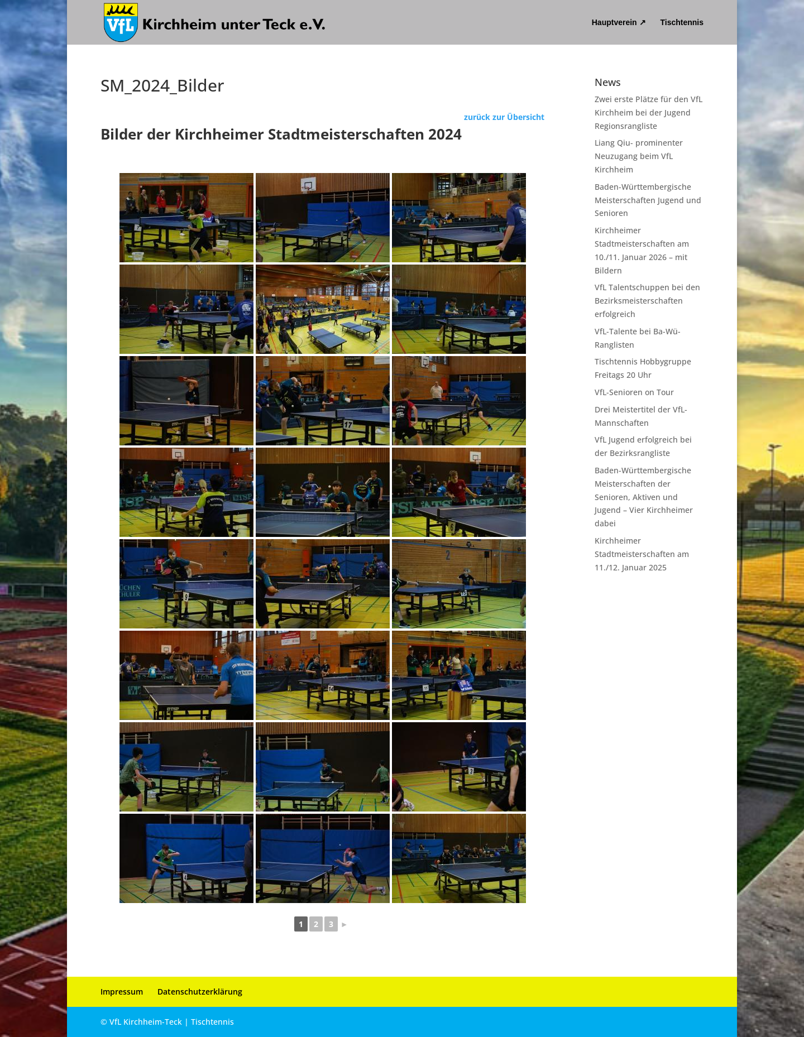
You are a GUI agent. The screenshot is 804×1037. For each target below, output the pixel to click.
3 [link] (331, 924)
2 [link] (316, 924)
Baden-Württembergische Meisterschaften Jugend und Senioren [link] (648, 200)
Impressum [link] (121, 991)
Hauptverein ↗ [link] (619, 22)
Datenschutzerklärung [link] (199, 991)
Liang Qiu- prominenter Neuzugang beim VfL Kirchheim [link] (639, 156)
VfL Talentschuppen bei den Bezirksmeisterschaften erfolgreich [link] (647, 300)
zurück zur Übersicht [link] (504, 117)
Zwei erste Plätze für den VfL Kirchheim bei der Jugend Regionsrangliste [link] (648, 112)
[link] (215, 21)
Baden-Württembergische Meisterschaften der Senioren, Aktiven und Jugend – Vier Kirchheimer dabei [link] (644, 497)
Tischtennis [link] (682, 22)
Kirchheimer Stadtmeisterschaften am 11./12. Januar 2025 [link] (642, 554)
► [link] (344, 924)
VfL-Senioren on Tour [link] (634, 392)
